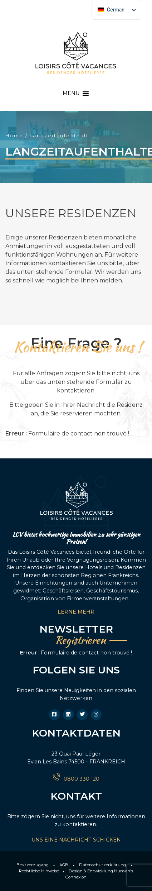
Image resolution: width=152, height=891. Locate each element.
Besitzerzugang (32, 864)
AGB (63, 864)
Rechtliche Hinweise (39, 870)
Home (14, 135)
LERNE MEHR (76, 612)
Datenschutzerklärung (102, 864)
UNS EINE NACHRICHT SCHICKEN (76, 840)
